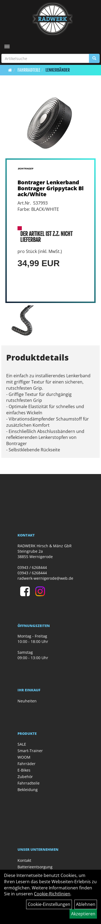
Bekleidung (28, 789)
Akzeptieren (83, 914)
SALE (22, 744)
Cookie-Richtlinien (52, 894)
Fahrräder (27, 763)
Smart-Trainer (30, 750)
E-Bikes (24, 770)
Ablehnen (85, 904)
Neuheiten (27, 700)
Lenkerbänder (58, 70)
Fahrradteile (29, 70)
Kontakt (24, 860)
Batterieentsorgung (35, 866)
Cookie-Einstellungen (49, 904)
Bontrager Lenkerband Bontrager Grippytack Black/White (50, 188)
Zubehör (25, 776)
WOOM (24, 757)
